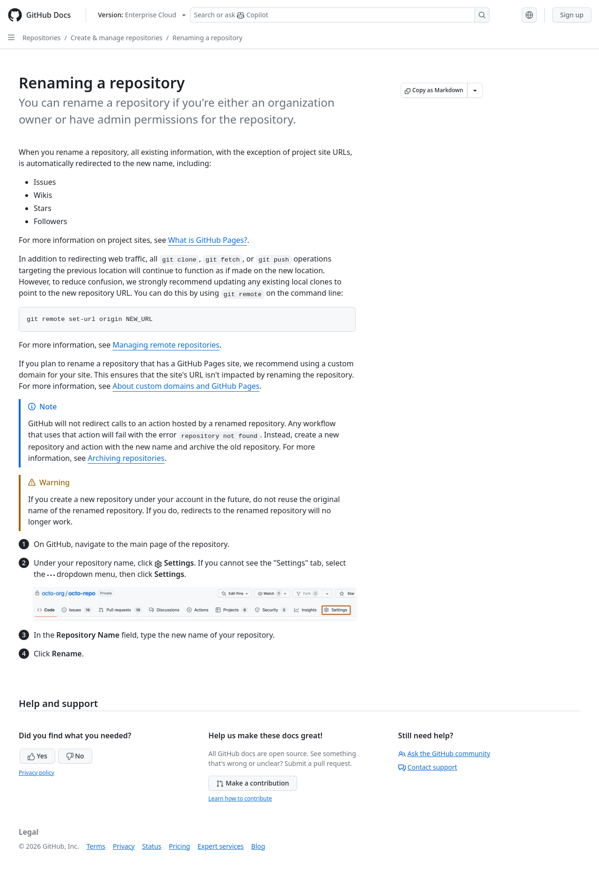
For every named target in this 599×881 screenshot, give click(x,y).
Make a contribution (252, 783)
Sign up (572, 14)
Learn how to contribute (240, 798)
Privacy (124, 846)
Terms (96, 846)
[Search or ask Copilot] (339, 14)
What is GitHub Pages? (207, 240)
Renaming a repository (207, 37)
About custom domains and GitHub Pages (185, 386)
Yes (37, 755)
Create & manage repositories (117, 37)
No (75, 755)
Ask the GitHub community (444, 753)
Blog (258, 846)
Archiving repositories (126, 458)
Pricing (179, 846)
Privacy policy (36, 773)
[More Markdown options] (475, 90)
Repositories (41, 37)
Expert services (220, 846)
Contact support (427, 767)
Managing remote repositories (165, 345)
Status (151, 846)
